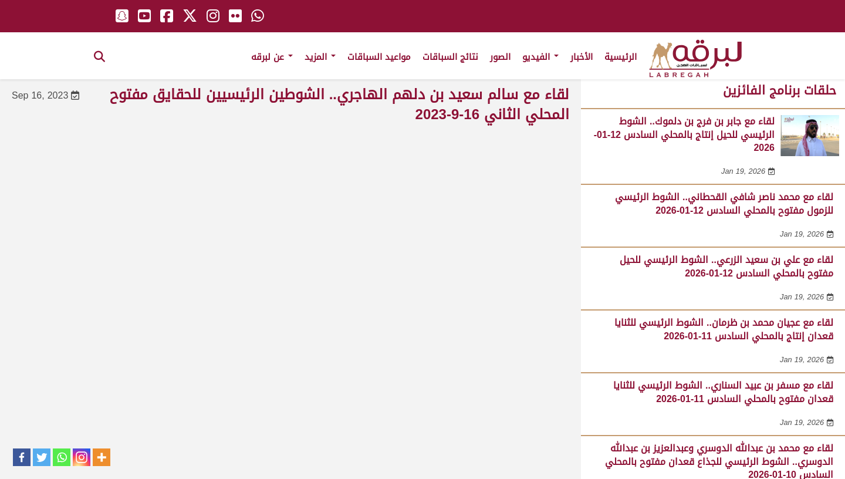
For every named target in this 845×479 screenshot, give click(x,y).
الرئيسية (620, 57)
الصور (500, 57)
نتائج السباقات (450, 57)
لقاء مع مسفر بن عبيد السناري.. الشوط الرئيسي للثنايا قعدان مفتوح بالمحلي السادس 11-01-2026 (723, 391)
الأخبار (581, 57)
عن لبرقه (272, 57)
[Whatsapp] (61, 457)
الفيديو (540, 57)
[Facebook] (22, 457)
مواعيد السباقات (379, 57)
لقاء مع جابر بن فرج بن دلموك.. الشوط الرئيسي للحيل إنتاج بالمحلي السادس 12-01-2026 (684, 134)
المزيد (320, 57)
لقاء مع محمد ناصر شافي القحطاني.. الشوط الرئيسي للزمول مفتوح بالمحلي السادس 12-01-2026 (724, 203)
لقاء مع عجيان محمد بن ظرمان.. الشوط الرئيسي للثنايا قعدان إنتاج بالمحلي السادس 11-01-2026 (723, 329)
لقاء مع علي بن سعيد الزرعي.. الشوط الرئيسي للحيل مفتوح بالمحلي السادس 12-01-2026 (726, 266)
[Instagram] (81, 457)
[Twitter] (41, 457)
